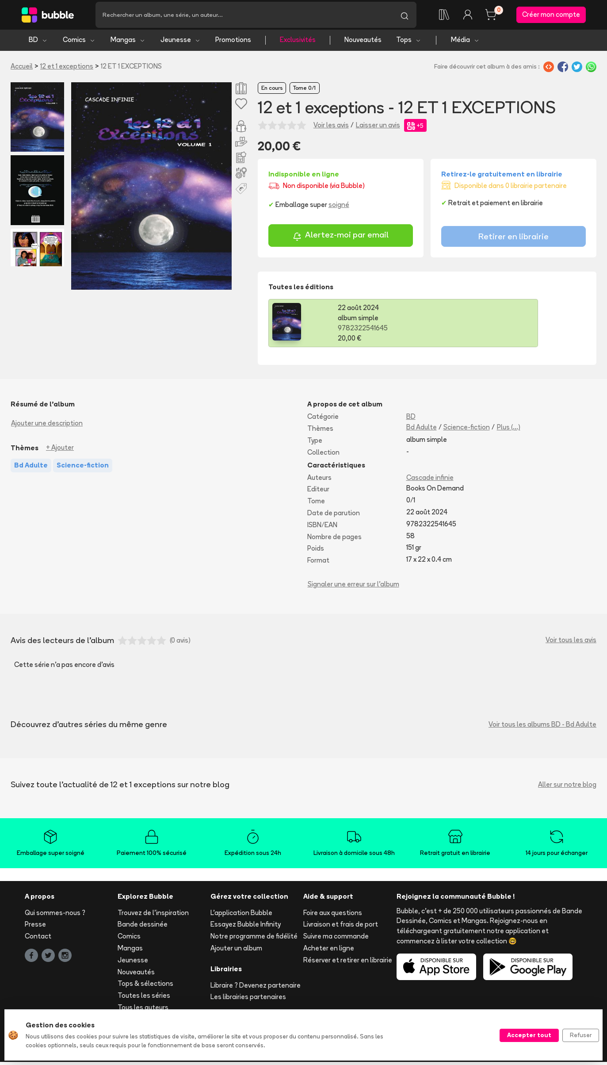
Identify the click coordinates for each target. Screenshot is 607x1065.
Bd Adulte (421, 430)
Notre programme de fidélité (254, 939)
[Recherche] (244, 16)
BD (38, 43)
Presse (35, 927)
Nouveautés (363, 43)
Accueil (22, 69)
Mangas (128, 43)
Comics (79, 43)
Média (465, 43)
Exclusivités (298, 43)
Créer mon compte (551, 16)
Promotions (233, 43)
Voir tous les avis (571, 643)
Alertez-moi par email (341, 239)
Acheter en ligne (328, 951)
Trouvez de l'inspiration (153, 916)
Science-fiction (466, 430)
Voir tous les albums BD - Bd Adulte (542, 728)
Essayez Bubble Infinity (245, 927)
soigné (338, 208)
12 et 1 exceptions (66, 69)
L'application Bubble (241, 916)
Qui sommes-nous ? (55, 916)
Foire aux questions (332, 916)
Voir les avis (331, 128)
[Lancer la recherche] (404, 16)
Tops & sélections (145, 987)
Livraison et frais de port (340, 927)
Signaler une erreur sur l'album (353, 587)
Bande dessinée (143, 927)
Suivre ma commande (336, 939)
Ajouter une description (47, 426)
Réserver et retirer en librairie (347, 963)
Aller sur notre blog (567, 788)
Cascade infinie (430, 480)
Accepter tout (529, 1034)
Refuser (581, 1034)
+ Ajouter (60, 451)
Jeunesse (180, 43)
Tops (408, 43)
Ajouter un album (236, 951)
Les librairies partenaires (248, 1000)
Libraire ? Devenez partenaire (255, 988)
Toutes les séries (144, 999)
